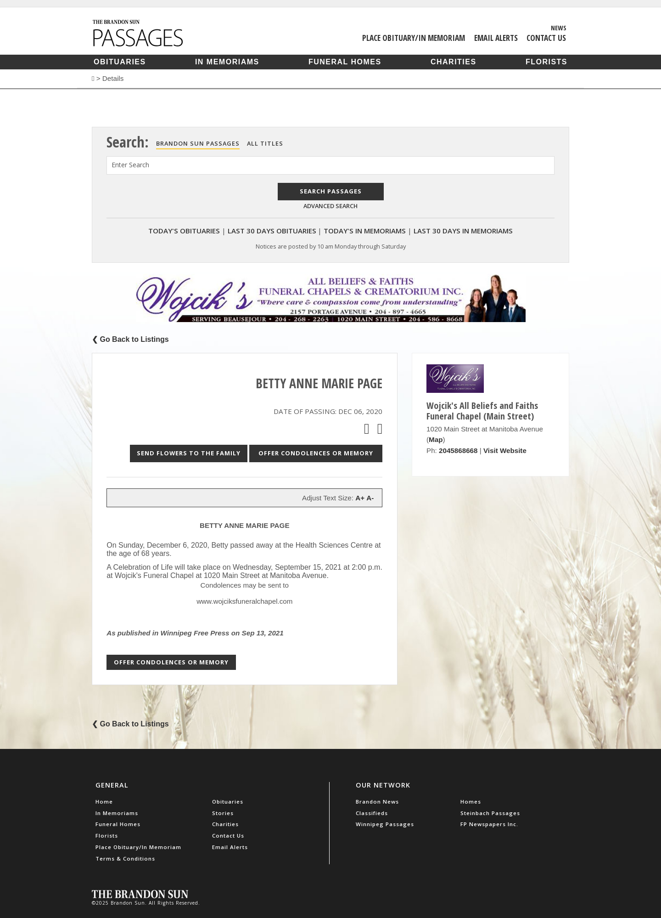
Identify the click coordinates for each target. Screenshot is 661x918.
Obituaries (120, 62)
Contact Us (546, 37)
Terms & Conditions (125, 858)
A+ (359, 498)
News (558, 27)
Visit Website (505, 450)
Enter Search (130, 164)
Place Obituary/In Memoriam (413, 37)
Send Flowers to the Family (189, 453)
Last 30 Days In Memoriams (463, 230)
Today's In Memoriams (365, 230)
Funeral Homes (344, 62)
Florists (546, 62)
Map (436, 439)
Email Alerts (496, 37)
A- (370, 498)
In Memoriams (227, 62)
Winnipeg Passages (385, 824)
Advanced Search (330, 206)
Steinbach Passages (490, 813)
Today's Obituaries (184, 230)
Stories (223, 813)
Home (104, 801)
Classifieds (372, 813)
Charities (453, 62)
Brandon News (377, 801)
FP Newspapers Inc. (489, 824)
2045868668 (458, 450)
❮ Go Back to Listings (130, 339)
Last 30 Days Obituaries (272, 230)
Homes (470, 801)
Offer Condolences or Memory (315, 453)
